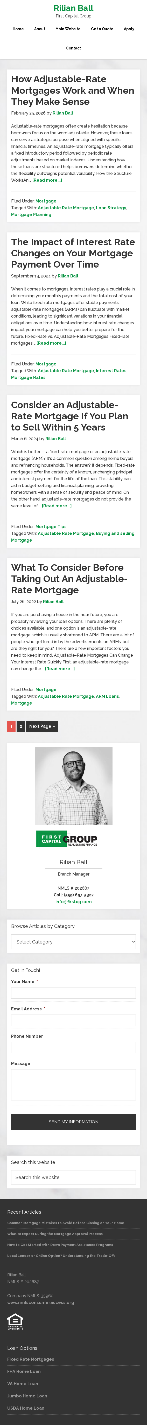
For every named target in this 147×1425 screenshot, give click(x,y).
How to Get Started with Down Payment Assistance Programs (60, 1245)
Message (20, 1063)
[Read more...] (47, 180)
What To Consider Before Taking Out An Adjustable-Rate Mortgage (69, 578)
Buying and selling (115, 533)
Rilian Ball (73, 8)
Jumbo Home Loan (27, 1396)
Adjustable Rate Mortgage (66, 207)
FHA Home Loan (24, 1371)
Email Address (28, 1008)
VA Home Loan (22, 1383)
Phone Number (27, 1036)
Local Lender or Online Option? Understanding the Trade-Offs (61, 1256)
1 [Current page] (11, 726)
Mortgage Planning (31, 214)
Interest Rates (111, 370)
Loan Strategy (111, 207)
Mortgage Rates (28, 377)
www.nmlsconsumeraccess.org (40, 1302)
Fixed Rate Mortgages (30, 1359)
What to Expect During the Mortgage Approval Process (55, 1234)
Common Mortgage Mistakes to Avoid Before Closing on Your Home (65, 1223)
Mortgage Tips (51, 526)
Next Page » (42, 726)
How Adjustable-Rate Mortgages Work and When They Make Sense (72, 90)
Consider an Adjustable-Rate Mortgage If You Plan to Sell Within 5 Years (69, 416)
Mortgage (46, 201)
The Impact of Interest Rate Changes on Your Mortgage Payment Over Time (73, 253)
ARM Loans (107, 696)
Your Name (24, 981)
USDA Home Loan (25, 1408)
